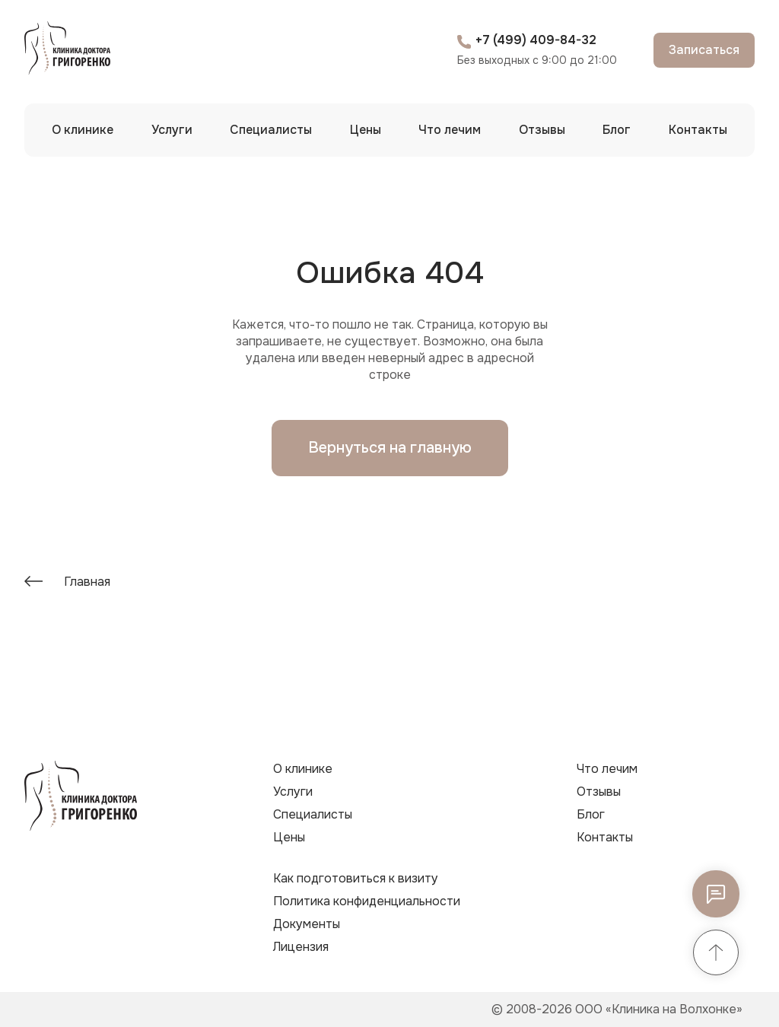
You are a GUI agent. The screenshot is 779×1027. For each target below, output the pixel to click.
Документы (306, 924)
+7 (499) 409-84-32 (535, 40)
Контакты (698, 130)
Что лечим (449, 130)
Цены (365, 130)
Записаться (704, 50)
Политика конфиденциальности (366, 901)
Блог (617, 130)
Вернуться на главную (390, 447)
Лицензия (301, 947)
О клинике (82, 130)
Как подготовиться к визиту (355, 878)
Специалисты (271, 130)
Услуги (171, 130)
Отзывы (542, 130)
